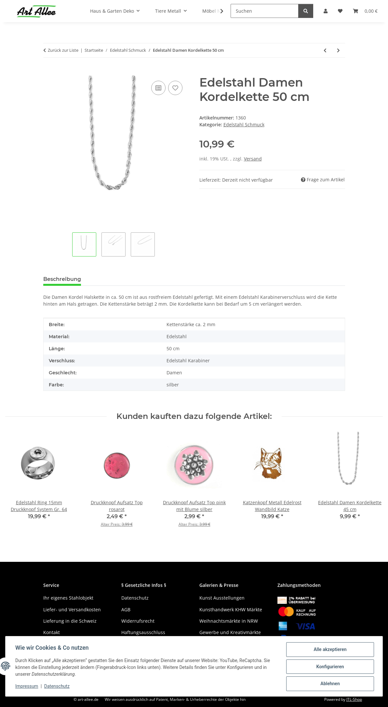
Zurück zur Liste (63, 50)
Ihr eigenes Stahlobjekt (68, 598)
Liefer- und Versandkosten (72, 609)
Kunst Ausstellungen (222, 598)
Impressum (27, 686)
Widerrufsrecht (137, 621)
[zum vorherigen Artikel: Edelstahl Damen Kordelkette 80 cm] (325, 50)
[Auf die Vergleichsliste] (158, 88)
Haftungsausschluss (143, 632)
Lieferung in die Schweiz (70, 621)
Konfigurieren (329, 667)
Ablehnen (329, 683)
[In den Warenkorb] (48, 72)
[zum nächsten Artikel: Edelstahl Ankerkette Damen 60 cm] (338, 50)
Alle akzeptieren (329, 650)
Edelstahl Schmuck (243, 124)
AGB (125, 609)
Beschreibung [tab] (62, 279)
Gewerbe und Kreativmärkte (230, 632)
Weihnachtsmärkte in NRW (228, 621)
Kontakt (51, 632)
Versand (253, 159)
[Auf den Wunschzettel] (175, 88)
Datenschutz (57, 686)
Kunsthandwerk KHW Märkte (230, 609)
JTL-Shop (354, 699)
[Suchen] (265, 11)
